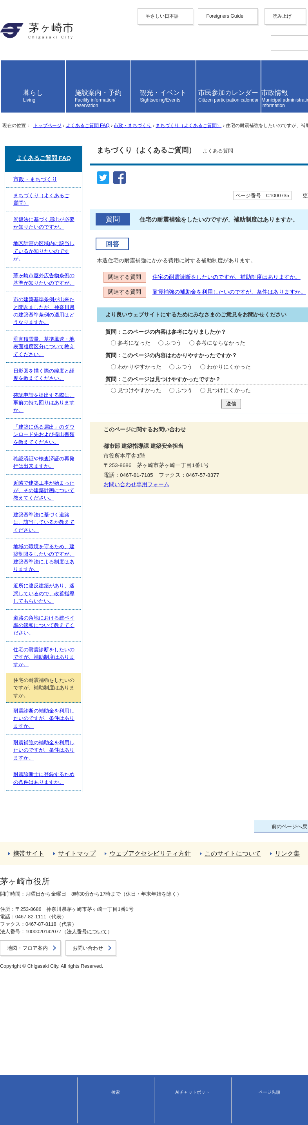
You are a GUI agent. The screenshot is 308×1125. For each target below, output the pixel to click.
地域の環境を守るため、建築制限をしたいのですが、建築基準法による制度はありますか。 (117, 872)
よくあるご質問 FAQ (87, 192)
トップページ (47, 192)
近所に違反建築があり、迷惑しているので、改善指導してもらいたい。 (94, 889)
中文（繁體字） (19, 48)
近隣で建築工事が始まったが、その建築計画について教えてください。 (94, 837)
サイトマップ (16, 1040)
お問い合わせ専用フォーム (37, 595)
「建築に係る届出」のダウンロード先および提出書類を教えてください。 (97, 802)
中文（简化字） (19, 41)
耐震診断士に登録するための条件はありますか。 (69, 993)
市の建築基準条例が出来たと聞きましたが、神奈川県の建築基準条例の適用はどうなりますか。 (122, 733)
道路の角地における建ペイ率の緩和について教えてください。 (84, 906)
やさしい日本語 (19, 22)
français (9, 62)
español (9, 80)
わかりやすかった (40, 467)
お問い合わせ (14, 1115)
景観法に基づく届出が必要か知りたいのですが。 (69, 680)
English (9, 35)
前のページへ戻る (22, 1019)
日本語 (8, 92)
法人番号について (82, 1101)
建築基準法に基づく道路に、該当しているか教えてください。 (84, 854)
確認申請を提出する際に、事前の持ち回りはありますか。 (79, 785)
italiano (8, 74)
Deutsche (11, 68)
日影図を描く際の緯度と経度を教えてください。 (69, 767)
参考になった (34, 437)
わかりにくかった (127, 467)
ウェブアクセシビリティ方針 (35, 1047)
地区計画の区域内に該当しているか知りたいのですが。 (76, 698)
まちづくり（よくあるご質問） (188, 192)
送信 (154, 513)
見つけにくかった (127, 497)
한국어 (8, 55)
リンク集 (11, 1062)
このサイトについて (24, 1055)
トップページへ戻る (24, 1026)
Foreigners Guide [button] (20, 29)
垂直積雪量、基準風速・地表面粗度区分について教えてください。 (89, 750)
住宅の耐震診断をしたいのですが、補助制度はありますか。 (82, 358)
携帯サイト (13, 1033)
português (12, 86)
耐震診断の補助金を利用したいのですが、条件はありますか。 (84, 958)
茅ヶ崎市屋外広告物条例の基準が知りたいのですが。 (74, 715)
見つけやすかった (40, 497)
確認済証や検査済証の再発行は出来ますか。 (63, 819)
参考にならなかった (119, 437)
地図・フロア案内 (19, 1108)
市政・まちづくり (132, 192)
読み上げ (17, 103)
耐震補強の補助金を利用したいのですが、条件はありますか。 (85, 384)
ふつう (72, 437)
